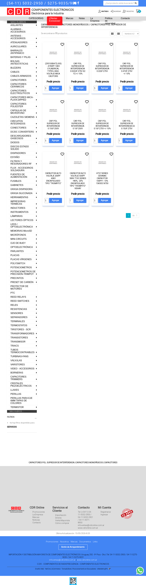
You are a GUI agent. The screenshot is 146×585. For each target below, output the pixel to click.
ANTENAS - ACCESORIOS (18, 37)
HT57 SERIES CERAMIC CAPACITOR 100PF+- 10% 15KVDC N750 (102, 178)
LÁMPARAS (17, 216)
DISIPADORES (18, 153)
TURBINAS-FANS (20, 356)
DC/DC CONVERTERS (22, 132)
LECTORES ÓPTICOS (22, 220)
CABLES (15, 72)
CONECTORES (18, 128)
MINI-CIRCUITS (19, 239)
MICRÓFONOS (18, 235)
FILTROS (22, 417)
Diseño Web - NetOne (43, 571)
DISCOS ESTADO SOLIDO (20, 147)
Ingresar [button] (117, 11)
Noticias (36, 522)
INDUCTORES (18, 208)
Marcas (69, 18)
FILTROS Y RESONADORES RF (21, 162)
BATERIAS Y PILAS (20, 57)
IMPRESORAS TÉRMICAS (18, 202)
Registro (130, 11)
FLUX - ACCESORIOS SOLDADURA (22, 169)
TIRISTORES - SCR (21, 329)
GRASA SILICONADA (22, 193)
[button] (75, 3)
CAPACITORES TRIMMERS (18, 378)
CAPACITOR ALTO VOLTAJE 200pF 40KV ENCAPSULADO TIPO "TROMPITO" (53, 178)
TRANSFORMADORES (22, 333)
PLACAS (15, 255)
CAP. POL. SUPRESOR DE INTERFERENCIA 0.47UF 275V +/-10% (127, 68)
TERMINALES (18, 321)
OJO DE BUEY (18, 243)
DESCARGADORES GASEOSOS (21, 137)
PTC (13, 293)
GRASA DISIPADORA (22, 189)
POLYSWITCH (18, 263)
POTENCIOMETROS (21, 267)
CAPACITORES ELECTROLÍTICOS (20, 92)
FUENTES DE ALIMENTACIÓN (19, 175)
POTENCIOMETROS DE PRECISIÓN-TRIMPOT (23, 272)
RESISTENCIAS (19, 309)
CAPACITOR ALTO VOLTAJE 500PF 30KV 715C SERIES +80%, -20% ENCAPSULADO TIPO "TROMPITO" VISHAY (78, 181)
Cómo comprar (62, 526)
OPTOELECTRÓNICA (22, 247)
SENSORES (17, 313)
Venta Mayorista (62, 523)
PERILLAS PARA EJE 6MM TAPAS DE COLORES (21, 400)
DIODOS (15, 142)
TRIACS (15, 346)
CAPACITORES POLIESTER (18, 105)
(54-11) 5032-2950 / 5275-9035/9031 (43, 3)
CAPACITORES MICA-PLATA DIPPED (22, 98)
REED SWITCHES (20, 301)
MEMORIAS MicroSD (21, 231)
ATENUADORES (19, 42)
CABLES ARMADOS (21, 76)
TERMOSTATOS (19, 325)
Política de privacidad (110, 21)
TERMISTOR (17, 407)
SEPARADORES (19, 317)
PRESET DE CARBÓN (22, 282)
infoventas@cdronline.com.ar (62, 562)
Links (95, 544)
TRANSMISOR (18, 341)
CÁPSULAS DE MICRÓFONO (18, 111)
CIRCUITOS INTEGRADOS (18, 122)
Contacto (125, 18)
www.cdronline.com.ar (87, 562)
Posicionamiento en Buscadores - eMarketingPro (90, 571)
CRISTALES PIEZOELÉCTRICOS (21, 384)
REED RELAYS (18, 297)
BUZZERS (16, 68)
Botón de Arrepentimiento (73, 549)
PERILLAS (16, 394)
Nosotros (64, 544)
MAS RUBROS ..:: (17, 411)
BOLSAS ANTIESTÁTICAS (19, 62)
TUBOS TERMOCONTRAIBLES (23, 351)
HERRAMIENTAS (19, 197)
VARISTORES (18, 364)
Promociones (38, 514)
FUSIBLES (16, 181)
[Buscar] (135, 3)
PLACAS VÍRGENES (21, 259)
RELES (14, 305)
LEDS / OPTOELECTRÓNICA (22, 225)
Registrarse (106, 514)
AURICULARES (19, 46)
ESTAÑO (15, 157)
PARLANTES (17, 251)
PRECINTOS (17, 278)
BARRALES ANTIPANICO (17, 51)
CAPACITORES (18, 80)
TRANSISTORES (19, 337)
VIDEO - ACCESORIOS (22, 368)
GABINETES (17, 185)
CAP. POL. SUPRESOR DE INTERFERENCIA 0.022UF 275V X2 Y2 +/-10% (77, 68)
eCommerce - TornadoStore (61, 571)
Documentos (85, 544)
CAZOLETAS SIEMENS (22, 117)
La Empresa (94, 19)
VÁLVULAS (16, 360)
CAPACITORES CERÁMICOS (18, 85)
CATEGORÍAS (36, 18)
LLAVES (15, 390)
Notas (82, 18)
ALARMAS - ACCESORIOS (18, 30)
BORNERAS (17, 372)
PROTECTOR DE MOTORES (19, 287)
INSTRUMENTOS (20, 212)
